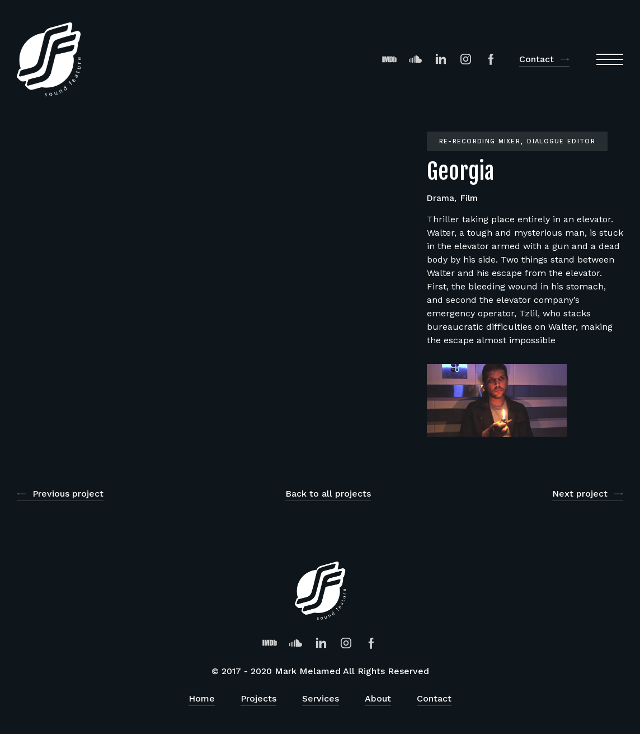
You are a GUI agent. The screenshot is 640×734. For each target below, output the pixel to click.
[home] (49, 59)
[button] (609, 59)
